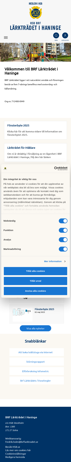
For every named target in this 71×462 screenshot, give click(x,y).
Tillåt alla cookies (35, 271)
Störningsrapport (36, 361)
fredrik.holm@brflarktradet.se (21, 441)
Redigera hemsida (15, 456)
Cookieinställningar (15, 453)
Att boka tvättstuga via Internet (36, 352)
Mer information (53, 261)
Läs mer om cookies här (18, 450)
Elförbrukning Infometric (36, 371)
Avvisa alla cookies (35, 291)
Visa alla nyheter (35, 328)
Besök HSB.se (12, 446)
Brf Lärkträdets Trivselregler (36, 380)
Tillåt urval (35, 281)
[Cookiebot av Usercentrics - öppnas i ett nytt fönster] (54, 168)
